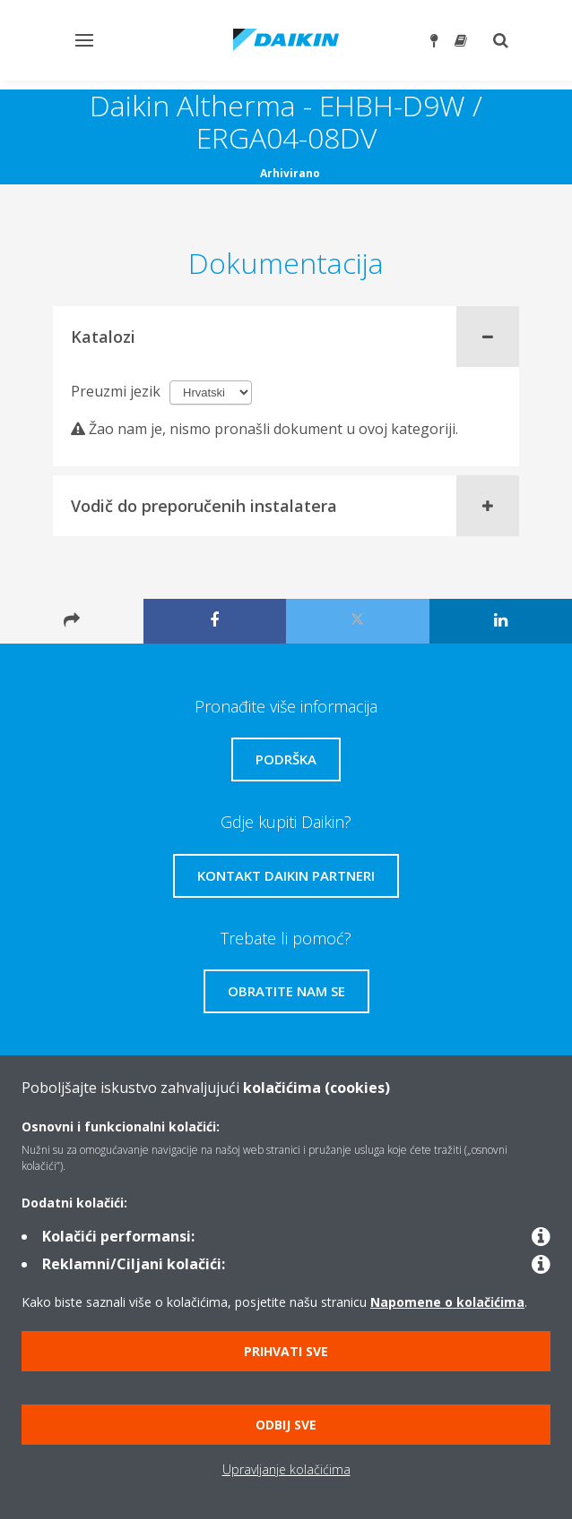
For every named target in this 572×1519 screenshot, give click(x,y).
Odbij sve (286, 1424)
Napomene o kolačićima (447, 1301)
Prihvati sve (286, 1351)
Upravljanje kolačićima (286, 1469)
